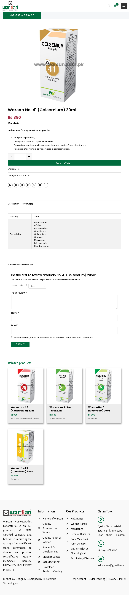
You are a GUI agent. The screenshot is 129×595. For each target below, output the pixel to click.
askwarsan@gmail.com (111, 565)
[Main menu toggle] (124, 6)
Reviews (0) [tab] (27, 204)
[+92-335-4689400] (101, 543)
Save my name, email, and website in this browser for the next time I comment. (53, 337)
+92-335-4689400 (107, 550)
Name (15, 313)
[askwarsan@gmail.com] (101, 559)
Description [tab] (13, 204)
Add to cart (64, 162)
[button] (22, 15)
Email (14, 325)
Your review (19, 292)
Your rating (19, 285)
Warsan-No (14, 169)
